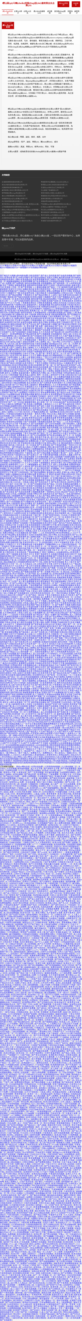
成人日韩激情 (20, 560)
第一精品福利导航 (44, 1168)
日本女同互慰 (54, 802)
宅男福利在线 (30, 1084)
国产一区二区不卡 (40, 644)
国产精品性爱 (30, 774)
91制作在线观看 (31, 1203)
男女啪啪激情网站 (22, 507)
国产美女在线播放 (16, 669)
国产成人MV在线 (56, 671)
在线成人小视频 (11, 650)
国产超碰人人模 (70, 313)
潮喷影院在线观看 (73, 379)
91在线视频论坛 (66, 527)
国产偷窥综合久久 (14, 328)
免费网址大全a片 (48, 1039)
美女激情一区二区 (46, 519)
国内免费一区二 (27, 652)
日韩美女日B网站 (50, 585)
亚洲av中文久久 (72, 281)
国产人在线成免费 (58, 652)
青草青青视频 (39, 279)
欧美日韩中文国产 (50, 523)
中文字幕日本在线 (64, 570)
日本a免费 (11, 1123)
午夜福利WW (75, 1234)
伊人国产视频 (57, 638)
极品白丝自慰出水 (42, 394)
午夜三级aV (61, 839)
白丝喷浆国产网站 (36, 620)
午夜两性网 (61, 1187)
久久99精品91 (49, 1187)
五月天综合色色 (44, 531)
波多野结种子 (20, 486)
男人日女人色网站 (15, 1193)
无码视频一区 (64, 926)
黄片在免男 (73, 1076)
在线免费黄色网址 (47, 934)
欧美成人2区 (65, 1022)
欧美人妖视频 (9, 973)
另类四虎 (67, 959)
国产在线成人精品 (66, 431)
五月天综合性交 (70, 1090)
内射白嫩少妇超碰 (52, 864)
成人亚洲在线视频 (53, 500)
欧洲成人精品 (52, 903)
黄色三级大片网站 (45, 782)
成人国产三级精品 (14, 348)
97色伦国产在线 (56, 716)
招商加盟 (70, 12)
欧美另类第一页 (12, 975)
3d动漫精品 (25, 1104)
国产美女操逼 (8, 492)
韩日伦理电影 (50, 1123)
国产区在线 (20, 1088)
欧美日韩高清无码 (42, 289)
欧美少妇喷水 (72, 930)
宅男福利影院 (69, 373)
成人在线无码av (14, 1316)
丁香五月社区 (65, 1131)
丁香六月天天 (61, 691)
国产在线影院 (36, 336)
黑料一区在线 (42, 375)
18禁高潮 (25, 1223)
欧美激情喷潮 (34, 576)
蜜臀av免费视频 (53, 291)
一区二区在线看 (9, 367)
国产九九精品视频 (24, 880)
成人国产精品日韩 (47, 1143)
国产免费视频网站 (57, 379)
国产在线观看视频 (32, 1293)
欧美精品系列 (59, 1293)
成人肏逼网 (22, 784)
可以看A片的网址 (22, 320)
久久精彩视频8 (14, 696)
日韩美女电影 (73, 1211)
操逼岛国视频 (31, 1289)
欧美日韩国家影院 (71, 846)
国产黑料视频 (30, 1217)
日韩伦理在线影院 (69, 544)
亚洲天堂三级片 (7, 484)
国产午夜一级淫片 (8, 1041)
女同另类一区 (26, 521)
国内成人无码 (14, 445)
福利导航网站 (51, 503)
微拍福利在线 (58, 989)
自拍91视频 (48, 831)
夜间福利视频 (23, 768)
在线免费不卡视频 (38, 969)
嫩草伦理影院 (70, 1195)
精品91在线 (70, 1293)
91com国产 (29, 860)
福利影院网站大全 (71, 496)
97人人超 (13, 1244)
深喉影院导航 (44, 560)
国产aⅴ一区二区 (15, 340)
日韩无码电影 (68, 1072)
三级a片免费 (45, 985)
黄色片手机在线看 (61, 648)
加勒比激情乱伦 (12, 1061)
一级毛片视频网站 (28, 681)
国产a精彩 (20, 831)
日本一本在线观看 (16, 420)
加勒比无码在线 (60, 303)
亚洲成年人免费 (61, 1020)
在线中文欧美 (8, 585)
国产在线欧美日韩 (24, 578)
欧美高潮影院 (64, 837)
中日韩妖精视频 (74, 1035)
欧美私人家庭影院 (15, 1135)
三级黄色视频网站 (58, 1051)
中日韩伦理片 (50, 796)
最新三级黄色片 (29, 1254)
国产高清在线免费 (22, 492)
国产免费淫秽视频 (42, 638)
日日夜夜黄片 (66, 827)
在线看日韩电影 (58, 554)
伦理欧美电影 (14, 313)
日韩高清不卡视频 (43, 1152)
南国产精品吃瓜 (55, 1090)
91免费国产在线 (41, 657)
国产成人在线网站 (43, 878)
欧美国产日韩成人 (21, 1310)
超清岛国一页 (39, 1267)
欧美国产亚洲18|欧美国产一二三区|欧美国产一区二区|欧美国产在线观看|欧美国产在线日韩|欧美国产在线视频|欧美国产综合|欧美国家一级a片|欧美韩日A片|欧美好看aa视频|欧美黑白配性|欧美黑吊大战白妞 (41, 728)
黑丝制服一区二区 (18, 712)
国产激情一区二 (30, 550)
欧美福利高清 (6, 1314)
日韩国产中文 (37, 1150)
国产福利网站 (6, 714)
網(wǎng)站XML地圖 (23, 254)
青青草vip (39, 1209)
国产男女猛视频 (50, 1234)
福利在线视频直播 (32, 283)
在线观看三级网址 (72, 1069)
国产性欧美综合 (16, 887)
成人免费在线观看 (44, 416)
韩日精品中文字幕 (10, 424)
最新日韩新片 (37, 357)
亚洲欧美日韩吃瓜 (55, 1232)
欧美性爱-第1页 (11, 277)
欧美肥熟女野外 (29, 1002)
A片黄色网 (57, 1111)
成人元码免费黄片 (61, 708)
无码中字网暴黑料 (59, 531)
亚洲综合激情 (69, 893)
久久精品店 (23, 1283)
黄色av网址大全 (54, 443)
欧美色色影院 (28, 1316)
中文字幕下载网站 (39, 548)
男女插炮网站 (75, 389)
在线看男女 (68, 1285)
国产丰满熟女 (19, 599)
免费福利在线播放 (39, 316)
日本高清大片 (8, 566)
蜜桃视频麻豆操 (21, 441)
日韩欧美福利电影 (42, 860)
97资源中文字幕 (58, 663)
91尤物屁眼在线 (42, 1098)
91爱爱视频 (46, 887)
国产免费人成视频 (70, 843)
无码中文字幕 (53, 1139)
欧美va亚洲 (12, 1059)
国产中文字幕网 (42, 517)
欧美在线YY (43, 854)
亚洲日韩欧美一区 (64, 1279)
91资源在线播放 (10, 1256)
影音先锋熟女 (59, 878)
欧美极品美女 (18, 453)
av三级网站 (16, 1115)
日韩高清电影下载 (53, 833)
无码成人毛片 (63, 961)
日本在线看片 (63, 503)
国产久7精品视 (21, 1246)
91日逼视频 (42, 975)
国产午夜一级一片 (57, 819)
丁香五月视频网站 (20, 1109)
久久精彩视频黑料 (42, 646)
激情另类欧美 (7, 874)
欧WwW (54, 1213)
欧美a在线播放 (43, 400)
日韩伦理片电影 (7, 576)
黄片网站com (71, 975)
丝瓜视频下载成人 (70, 870)
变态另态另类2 (68, 833)
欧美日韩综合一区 (24, 1035)
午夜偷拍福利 (11, 870)
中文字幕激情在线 (24, 544)
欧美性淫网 (62, 895)
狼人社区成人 (16, 482)
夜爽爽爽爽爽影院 (46, 700)
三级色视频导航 (35, 585)
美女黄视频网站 (58, 406)
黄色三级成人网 (10, 1090)
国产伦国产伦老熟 (17, 915)
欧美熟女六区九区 (30, 700)
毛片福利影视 (34, 381)
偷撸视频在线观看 (70, 1209)
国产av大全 (33, 1057)
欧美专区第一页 (27, 913)
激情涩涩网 (46, 1293)
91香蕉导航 (33, 1261)
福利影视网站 (32, 915)
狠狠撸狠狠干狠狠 (42, 480)
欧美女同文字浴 (27, 685)
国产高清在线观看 (28, 429)
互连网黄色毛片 (25, 1037)
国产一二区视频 (60, 804)
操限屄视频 (66, 1088)
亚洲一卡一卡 (41, 815)
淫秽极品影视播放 (66, 585)
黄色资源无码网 (62, 907)
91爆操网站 (61, 1010)
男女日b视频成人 (26, 1090)
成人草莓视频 (37, 998)
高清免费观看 (28, 657)
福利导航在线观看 (70, 628)
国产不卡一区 (68, 435)
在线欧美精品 (32, 332)
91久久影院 (69, 1215)
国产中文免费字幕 (46, 679)
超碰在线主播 (16, 542)
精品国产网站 (6, 387)
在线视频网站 (46, 283)
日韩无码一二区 (68, 1041)
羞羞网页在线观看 (26, 663)
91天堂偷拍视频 (41, 457)
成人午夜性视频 (52, 632)
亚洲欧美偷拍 (17, 1191)
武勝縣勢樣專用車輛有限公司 (12, 187)
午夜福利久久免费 (52, 1182)
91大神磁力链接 (10, 1170)
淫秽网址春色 (23, 1154)
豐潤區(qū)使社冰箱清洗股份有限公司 (54, 185)
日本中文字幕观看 (16, 634)
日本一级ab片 (63, 993)
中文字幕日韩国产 (59, 917)
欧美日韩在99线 (65, 794)
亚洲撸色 (39, 1020)
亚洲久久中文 (72, 1174)
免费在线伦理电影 (50, 1221)
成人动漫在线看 (47, 381)
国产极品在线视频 (38, 1195)
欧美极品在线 (28, 1006)
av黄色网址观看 (54, 601)
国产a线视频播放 (64, 698)
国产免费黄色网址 (28, 954)
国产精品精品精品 (34, 371)
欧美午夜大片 (21, 957)
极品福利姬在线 (54, 328)
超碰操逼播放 (59, 882)
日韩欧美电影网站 (47, 991)
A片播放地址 (9, 1158)
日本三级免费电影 (30, 1298)
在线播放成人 (42, 681)
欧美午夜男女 (70, 913)
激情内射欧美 (6, 862)
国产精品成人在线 (25, 833)
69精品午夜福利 (16, 944)
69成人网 (55, 1250)
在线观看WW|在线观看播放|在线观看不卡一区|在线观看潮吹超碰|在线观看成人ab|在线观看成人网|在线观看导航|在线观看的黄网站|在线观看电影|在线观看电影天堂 (40, 745)
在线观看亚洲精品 (68, 772)
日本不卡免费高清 (61, 542)
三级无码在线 (23, 940)
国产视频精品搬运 (50, 1022)
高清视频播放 (66, 800)
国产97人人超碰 (42, 942)
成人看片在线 (26, 716)
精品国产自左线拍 (32, 377)
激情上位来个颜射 (47, 835)
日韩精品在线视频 (40, 671)
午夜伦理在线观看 (57, 439)
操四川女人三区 (11, 457)
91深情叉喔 (8, 1049)
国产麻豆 (39, 1182)
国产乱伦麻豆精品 (52, 1166)
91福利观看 (33, 1078)
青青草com (73, 987)
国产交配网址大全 (71, 568)
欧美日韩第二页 (62, 381)
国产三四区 (22, 1004)
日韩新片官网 (57, 1000)
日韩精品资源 (22, 1012)
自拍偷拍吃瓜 (57, 860)
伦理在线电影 (68, 427)
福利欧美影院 (59, 566)
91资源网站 (33, 786)
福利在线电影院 (72, 710)
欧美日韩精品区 (15, 646)
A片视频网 (39, 833)
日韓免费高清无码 (20, 381)
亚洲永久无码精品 (30, 882)
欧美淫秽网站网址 (73, 574)
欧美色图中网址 (34, 1221)
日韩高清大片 (71, 338)
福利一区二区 (71, 1298)
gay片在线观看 (51, 1258)
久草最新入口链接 (12, 539)
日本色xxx (10, 1051)
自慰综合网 (46, 1273)
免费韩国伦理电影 (22, 1082)
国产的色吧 (55, 1041)
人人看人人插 (12, 691)
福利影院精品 (32, 560)
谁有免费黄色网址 (48, 392)
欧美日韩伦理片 (67, 412)
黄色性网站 (16, 848)
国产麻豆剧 (46, 1201)
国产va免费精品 (21, 392)
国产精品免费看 (15, 295)
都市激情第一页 (46, 1298)
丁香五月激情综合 (52, 595)
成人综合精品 (67, 667)
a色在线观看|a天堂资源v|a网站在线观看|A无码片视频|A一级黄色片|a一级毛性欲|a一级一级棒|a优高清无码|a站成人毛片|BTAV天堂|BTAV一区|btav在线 (40, 734)
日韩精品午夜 (10, 525)
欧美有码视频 (63, 488)
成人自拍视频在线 (48, 712)
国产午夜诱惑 (30, 669)
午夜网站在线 (20, 305)
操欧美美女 (59, 1263)
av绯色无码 (27, 1267)
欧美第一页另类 (41, 461)
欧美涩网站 (23, 1256)
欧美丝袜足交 (60, 1002)
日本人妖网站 (12, 359)
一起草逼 (34, 778)
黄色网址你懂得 (8, 1121)
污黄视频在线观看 (44, 422)
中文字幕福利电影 (26, 650)
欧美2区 (49, 987)
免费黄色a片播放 (15, 550)
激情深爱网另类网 (25, 928)
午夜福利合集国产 (12, 905)
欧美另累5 (17, 1141)
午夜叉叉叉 (6, 806)
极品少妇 (46, 1137)
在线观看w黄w (13, 889)
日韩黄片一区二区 (18, 597)
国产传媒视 (23, 1269)
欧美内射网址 (6, 605)
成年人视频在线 (63, 1156)
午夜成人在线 (17, 1071)
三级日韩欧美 (41, 293)
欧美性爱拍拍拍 (73, 1201)
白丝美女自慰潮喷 (38, 427)
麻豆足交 (52, 1219)
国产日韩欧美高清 (61, 556)
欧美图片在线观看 (65, 357)
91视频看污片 (6, 1236)
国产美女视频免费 (68, 1224)
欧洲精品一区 (34, 710)
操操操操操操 (16, 603)
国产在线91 (35, 1310)
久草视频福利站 (40, 313)
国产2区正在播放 (55, 459)
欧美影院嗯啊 (26, 281)
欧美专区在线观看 (19, 790)
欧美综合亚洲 (38, 1180)
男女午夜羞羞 (18, 574)
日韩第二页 (14, 1263)
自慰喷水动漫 (20, 513)
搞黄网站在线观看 (24, 694)
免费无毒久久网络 (23, 1164)
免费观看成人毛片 (71, 786)
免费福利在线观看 (53, 1026)
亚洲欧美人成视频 (58, 817)
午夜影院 (11, 1147)
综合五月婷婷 (39, 398)
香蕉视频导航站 (64, 1123)
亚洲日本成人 (62, 1063)
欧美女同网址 (72, 618)
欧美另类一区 (57, 1067)
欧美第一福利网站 (33, 599)
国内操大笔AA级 (24, 316)
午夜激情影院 (22, 609)
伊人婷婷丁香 (40, 800)
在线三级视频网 (13, 496)
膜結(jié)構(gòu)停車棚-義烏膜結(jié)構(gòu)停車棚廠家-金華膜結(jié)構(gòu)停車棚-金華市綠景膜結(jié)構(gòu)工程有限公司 (21, 210)
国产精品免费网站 (38, 472)
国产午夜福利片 (19, 618)
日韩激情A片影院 (21, 956)
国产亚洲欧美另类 (70, 1026)
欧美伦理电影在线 (19, 1143)
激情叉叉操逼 (49, 285)
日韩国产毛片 (59, 1032)
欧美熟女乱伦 (26, 410)
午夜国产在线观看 (8, 1154)
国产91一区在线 (31, 556)
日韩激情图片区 (17, 630)
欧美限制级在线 (58, 1065)
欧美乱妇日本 (49, 624)
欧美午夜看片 (38, 1047)
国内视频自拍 (16, 667)
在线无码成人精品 (11, 1238)
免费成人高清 (31, 531)
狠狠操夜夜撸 (20, 285)
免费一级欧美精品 (46, 326)
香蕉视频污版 (66, 969)
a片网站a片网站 (19, 718)
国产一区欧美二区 (21, 987)
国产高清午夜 (61, 700)
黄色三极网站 (28, 348)
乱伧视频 (12, 1139)
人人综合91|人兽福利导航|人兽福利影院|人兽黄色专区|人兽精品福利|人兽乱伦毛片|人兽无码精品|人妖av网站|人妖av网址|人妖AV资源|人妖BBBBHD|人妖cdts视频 (40, 756)
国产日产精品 (18, 385)
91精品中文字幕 (43, 669)
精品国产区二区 (7, 1033)
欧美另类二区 (26, 901)
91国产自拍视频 (9, 654)
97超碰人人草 (23, 778)
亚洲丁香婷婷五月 (42, 554)
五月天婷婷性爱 (68, 328)
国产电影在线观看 (22, 297)
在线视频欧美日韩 (43, 1193)
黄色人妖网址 (35, 1244)
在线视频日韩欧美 (30, 1314)
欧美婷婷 (27, 1026)
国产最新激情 (20, 537)
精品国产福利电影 (69, 367)
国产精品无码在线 (58, 778)
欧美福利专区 (6, 860)
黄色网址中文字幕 (53, 541)
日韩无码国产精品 (55, 1154)
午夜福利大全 (20, 455)
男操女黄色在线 (68, 474)
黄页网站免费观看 (48, 346)
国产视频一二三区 (37, 533)
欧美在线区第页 (74, 603)
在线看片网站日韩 (34, 494)
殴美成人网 (16, 1267)
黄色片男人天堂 (7, 1047)
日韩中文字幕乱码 (17, 802)
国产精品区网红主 (42, 295)
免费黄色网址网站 (38, 956)
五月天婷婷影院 (15, 1014)
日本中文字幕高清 (61, 564)
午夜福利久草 (74, 1250)
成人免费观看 (9, 926)
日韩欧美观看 (15, 843)
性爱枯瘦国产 (47, 1230)
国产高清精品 (18, 478)
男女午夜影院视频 (24, 926)
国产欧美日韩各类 (45, 1016)
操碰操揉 (26, 1100)
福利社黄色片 (52, 626)
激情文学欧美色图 (70, 350)
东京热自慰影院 (65, 535)
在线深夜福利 (69, 650)
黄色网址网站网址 (34, 1236)
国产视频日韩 (22, 1108)
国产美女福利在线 (66, 404)
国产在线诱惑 (75, 426)
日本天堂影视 (35, 566)
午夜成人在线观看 (21, 1072)
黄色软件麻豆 (57, 463)
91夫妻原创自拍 (41, 379)
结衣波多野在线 (27, 293)
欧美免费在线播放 (64, 811)
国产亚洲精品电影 (73, 439)
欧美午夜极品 (57, 480)
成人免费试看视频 (62, 823)
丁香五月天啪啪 (58, 289)
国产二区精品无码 (62, 583)
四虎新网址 (59, 782)
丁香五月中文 (51, 1164)
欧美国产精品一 (70, 521)
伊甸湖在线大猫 (27, 443)
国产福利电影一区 (61, 283)
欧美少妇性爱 (65, 689)
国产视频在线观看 (28, 572)
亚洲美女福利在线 (9, 1195)
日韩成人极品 (28, 603)
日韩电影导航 (40, 981)
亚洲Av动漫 (57, 1191)
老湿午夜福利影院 (69, 657)
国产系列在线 (40, 1024)
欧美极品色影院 (60, 1092)
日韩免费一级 (37, 691)
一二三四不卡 (11, 858)
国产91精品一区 (38, 541)
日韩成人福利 (9, 1189)
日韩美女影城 (10, 622)
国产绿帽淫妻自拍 (52, 311)
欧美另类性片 (28, 363)
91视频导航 (68, 944)
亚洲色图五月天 (31, 387)
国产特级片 (55, 942)
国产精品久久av (13, 652)
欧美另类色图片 (60, 1240)
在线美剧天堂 (48, 494)
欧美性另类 (10, 856)
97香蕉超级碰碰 (35, 523)
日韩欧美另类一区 (62, 915)
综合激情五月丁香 (73, 1289)
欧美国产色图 (72, 591)
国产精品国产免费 (61, 1168)
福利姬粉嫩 (71, 882)
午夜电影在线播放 (14, 414)
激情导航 (19, 1293)
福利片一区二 (59, 1127)
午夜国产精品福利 (47, 1314)
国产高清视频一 (10, 1285)
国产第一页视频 (43, 572)
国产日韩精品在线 (51, 1224)
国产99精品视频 (58, 646)
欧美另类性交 (45, 1145)
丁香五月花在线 (38, 909)
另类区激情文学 (48, 920)
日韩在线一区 (8, 299)
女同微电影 (18, 860)
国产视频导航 (26, 981)
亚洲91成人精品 (68, 472)
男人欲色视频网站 (10, 480)
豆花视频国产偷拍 (45, 823)
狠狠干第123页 (6, 952)
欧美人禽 (64, 1250)
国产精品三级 (22, 973)
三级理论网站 (12, 357)
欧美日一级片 (32, 1043)
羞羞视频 (19, 924)
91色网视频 (73, 1135)
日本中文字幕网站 (32, 936)
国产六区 (16, 1063)
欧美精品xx (58, 944)
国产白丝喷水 (18, 583)
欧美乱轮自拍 (75, 996)
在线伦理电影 (65, 856)
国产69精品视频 (70, 463)
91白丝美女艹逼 (21, 566)
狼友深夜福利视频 (51, 827)
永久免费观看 (35, 642)
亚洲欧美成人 (61, 1047)
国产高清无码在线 (40, 451)
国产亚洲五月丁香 (34, 455)
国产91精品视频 (43, 453)
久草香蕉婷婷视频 (52, 767)
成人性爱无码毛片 (50, 971)
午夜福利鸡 (35, 920)
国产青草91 (72, 1277)
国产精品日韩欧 (41, 1215)
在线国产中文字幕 (67, 1213)
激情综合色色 (42, 1063)
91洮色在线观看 (25, 615)
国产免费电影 (18, 283)
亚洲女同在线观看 (64, 441)
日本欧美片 (73, 1184)
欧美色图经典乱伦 (25, 1234)
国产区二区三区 (60, 353)
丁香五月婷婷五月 (59, 1277)
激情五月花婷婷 (36, 796)
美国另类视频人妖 (54, 427)
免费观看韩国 (35, 579)
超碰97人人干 (32, 950)
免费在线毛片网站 (39, 373)
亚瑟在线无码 (49, 691)
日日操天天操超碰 (73, 989)
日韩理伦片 (18, 1203)
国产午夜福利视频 (59, 445)
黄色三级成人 (61, 509)
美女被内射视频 (52, 772)
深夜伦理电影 (10, 435)
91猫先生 (56, 1273)
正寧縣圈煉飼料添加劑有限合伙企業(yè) (16, 207)
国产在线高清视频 (64, 276)
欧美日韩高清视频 (22, 299)
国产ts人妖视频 (61, 911)
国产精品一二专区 (63, 1080)
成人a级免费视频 (59, 946)
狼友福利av (31, 977)
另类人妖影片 (18, 673)
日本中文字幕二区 (30, 353)
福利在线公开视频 (38, 301)
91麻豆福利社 (28, 963)
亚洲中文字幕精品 (12, 398)
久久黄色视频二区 (69, 767)
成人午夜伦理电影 (55, 373)
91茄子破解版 (24, 1180)
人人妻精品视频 (40, 287)
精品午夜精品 (69, 1016)
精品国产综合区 (68, 492)
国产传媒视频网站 (51, 788)
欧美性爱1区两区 (39, 568)
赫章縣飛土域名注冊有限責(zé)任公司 (15, 190)
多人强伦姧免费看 (49, 924)
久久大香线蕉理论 (42, 348)
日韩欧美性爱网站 (15, 917)
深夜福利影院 (24, 691)
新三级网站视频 (34, 537)
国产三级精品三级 (22, 291)
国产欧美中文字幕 (17, 950)
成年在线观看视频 (62, 1133)
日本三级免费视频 (30, 985)
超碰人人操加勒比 (26, 338)
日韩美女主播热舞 (47, 1057)
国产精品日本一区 (55, 1271)
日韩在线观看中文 (72, 950)
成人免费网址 (39, 503)
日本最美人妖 (23, 500)
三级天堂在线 (15, 1275)
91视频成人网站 (45, 447)
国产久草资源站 (43, 445)
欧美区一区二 (34, 1094)
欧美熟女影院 (55, 322)
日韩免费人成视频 (59, 806)
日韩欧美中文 (72, 919)
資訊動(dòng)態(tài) (60, 12)
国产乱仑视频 (17, 878)
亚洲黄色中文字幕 (31, 1172)
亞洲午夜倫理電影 (53, 1053)
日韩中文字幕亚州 (13, 963)
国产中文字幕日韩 (14, 700)
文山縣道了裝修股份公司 (50, 190)
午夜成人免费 (72, 1113)
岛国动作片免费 (16, 883)
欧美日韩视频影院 (10, 909)
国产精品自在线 (60, 673)
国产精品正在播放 (13, 959)
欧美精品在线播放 (34, 587)
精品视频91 (44, 778)
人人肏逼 (30, 989)
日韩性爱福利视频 (16, 661)
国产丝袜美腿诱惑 (69, 768)
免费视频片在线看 (36, 609)
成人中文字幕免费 (44, 539)
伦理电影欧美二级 (42, 897)
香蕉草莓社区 (20, 1094)
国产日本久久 (24, 541)
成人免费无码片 (56, 852)
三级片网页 (73, 839)
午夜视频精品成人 (30, 665)
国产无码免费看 (54, 702)
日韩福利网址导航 (59, 807)
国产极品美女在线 (12, 529)
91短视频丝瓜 (26, 1215)
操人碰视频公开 (44, 1246)
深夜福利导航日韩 (23, 1051)
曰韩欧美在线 (41, 922)
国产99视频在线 (47, 390)
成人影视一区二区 (44, 402)
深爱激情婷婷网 (37, 987)
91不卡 (6, 819)
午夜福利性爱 (75, 895)
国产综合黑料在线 (50, 1244)
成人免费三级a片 (8, 919)
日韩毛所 (45, 1287)
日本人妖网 (33, 1004)
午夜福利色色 (61, 318)
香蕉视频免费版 (11, 632)
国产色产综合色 (29, 324)
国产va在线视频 (13, 502)
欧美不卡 (4, 1156)
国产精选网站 (63, 615)
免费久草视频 (51, 622)
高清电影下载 (57, 453)
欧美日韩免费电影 (55, 505)
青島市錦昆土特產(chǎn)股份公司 (52, 193)
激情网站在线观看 (47, 813)
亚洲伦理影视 (63, 1108)
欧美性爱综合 (70, 1000)
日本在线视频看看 (31, 677)
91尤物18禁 (51, 1283)
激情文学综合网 (26, 1024)
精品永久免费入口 (26, 1209)
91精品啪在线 (36, 862)
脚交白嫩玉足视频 (16, 396)
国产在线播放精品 (73, 607)
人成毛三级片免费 (59, 295)
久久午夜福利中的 (11, 809)
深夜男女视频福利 (64, 1178)
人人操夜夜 (64, 1037)
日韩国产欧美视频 (39, 1045)
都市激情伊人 (53, 948)
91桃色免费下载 (67, 1059)
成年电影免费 (22, 276)
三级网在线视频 (46, 844)
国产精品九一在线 (62, 494)
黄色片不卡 (40, 850)
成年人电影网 (30, 314)
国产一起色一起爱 (71, 453)
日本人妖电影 (30, 1250)
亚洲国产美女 (74, 593)
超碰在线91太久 (63, 835)
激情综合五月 (28, 922)
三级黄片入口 (64, 320)
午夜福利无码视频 (57, 1174)
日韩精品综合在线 (34, 1226)
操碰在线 (61, 1039)
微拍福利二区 (41, 328)
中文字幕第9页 (6, 599)
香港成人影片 (12, 338)
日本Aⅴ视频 (48, 930)
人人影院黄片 (13, 954)
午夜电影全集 (54, 1121)
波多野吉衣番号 (74, 482)
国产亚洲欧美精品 (21, 969)
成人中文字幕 (37, 768)
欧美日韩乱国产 (62, 613)
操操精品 (60, 1071)
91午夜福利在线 (18, 1224)
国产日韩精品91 (27, 601)
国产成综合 (42, 1008)
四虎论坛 (58, 846)
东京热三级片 (59, 710)
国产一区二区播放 (34, 687)
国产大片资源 (63, 576)
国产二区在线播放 (30, 811)
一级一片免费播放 (52, 885)
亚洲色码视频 (68, 400)
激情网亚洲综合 (13, 521)
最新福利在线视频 (35, 285)
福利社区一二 (10, 579)
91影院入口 (74, 1258)
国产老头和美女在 (62, 1150)
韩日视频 (57, 887)
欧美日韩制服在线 (59, 1184)
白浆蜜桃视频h (71, 289)
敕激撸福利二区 (43, 429)
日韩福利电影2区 (7, 1129)
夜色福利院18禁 (52, 533)
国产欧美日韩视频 (71, 685)
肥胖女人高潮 (30, 1069)
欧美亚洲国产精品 (32, 605)
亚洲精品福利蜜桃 (70, 484)
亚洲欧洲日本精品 (57, 1055)
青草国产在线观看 (28, 932)
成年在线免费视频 (63, 1109)
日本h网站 (49, 1080)
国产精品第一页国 (40, 617)
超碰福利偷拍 (30, 967)
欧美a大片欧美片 (68, 595)
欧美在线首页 (46, 1119)
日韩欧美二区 (57, 634)
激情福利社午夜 (34, 307)
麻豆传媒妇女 (41, 928)
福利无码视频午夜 (51, 1160)
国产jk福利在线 (41, 459)
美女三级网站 (30, 648)
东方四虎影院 (59, 597)
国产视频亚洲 (23, 876)
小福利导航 (72, 979)
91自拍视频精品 (14, 839)
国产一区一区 (73, 624)
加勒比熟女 (5, 1252)
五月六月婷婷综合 (38, 1139)
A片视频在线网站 (38, 412)
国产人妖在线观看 (10, 541)
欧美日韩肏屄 (28, 667)
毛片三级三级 (57, 476)
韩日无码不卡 (43, 798)
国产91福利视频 (27, 496)
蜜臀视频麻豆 (47, 1135)
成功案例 (49, 12)
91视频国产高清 (49, 297)
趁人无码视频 (57, 348)
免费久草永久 (24, 505)
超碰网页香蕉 (16, 406)
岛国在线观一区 (42, 1316)
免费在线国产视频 (22, 318)
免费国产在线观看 (20, 523)
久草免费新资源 (72, 330)
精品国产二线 (51, 490)
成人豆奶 (32, 1252)
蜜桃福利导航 (18, 806)
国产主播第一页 (23, 427)
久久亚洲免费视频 (21, 1232)
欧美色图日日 (6, 827)
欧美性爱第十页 (59, 383)
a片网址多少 (64, 924)
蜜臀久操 (59, 940)
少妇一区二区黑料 (70, 344)
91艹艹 (35, 844)
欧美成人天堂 (9, 907)
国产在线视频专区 (21, 593)
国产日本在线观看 (42, 1035)
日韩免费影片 (44, 905)
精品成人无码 (49, 979)
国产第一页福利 (58, 1306)
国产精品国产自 (9, 671)
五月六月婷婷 (48, 1158)
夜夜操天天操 (40, 780)
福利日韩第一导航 (65, 642)
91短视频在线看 (13, 394)
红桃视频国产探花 (21, 1199)
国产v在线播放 (59, 618)
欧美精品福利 (44, 659)
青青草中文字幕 (7, 472)
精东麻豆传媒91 (70, 1217)
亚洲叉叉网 (21, 1189)
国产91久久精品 (35, 431)
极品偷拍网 (54, 1238)
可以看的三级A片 (23, 1033)
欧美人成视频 (10, 527)
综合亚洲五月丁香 (55, 1267)
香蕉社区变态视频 (32, 420)
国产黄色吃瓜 (38, 868)
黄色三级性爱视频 (50, 636)
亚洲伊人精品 (61, 624)
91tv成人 (19, 1121)
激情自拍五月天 (60, 611)
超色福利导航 (61, 507)
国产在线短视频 (27, 379)
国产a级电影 (49, 1010)
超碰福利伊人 (32, 305)
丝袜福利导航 (75, 708)
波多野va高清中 (57, 1316)
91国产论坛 (52, 1199)
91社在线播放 (10, 928)
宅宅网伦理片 (11, 1076)
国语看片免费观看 (18, 679)
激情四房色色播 (18, 930)
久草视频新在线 (47, 1269)
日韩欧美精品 (26, 490)
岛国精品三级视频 (28, 439)
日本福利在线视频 (25, 948)
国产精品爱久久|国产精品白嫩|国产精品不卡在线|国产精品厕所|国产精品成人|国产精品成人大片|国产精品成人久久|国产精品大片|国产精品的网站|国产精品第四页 (40, 731)
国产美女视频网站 (36, 965)
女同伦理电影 (71, 1106)
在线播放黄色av (63, 552)
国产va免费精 (53, 1096)
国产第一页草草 (69, 1304)
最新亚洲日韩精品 (55, 963)
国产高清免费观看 (9, 1037)
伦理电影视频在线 (54, 1104)
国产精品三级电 (69, 1053)
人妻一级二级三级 (34, 831)
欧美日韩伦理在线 (24, 488)
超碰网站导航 (24, 361)
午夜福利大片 (24, 424)
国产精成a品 (28, 1098)
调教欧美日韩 (47, 566)
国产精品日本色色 (19, 1252)
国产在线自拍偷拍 (13, 1302)
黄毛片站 (9, 1246)
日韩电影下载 (38, 938)
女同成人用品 (51, 398)
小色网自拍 (61, 1148)
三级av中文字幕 (11, 505)
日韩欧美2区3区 (65, 706)
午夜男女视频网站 (55, 650)
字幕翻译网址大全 (53, 544)
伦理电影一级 (70, 671)
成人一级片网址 (54, 342)
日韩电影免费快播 (59, 1297)
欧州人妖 (66, 887)
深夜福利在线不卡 (48, 576)
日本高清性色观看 (16, 369)
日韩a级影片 (60, 1236)
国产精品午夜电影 (14, 363)
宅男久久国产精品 (65, 952)
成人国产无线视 (38, 632)
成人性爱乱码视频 (64, 1261)
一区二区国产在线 (35, 1010)
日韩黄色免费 (11, 770)
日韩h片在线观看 (40, 350)
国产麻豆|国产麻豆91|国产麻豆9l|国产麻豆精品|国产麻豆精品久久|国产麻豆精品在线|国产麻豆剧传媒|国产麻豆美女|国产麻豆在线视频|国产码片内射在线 (40, 720)
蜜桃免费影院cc (45, 385)
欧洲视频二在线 (58, 468)
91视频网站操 (38, 1080)
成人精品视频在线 (8, 562)
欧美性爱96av (28, 946)
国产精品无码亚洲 (11, 852)
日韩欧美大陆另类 (66, 862)
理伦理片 (17, 1314)
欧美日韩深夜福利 (8, 788)
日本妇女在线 (21, 1158)
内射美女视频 (8, 307)
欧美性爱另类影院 (52, 1115)
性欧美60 (11, 1108)
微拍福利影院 (67, 443)
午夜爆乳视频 (69, 457)
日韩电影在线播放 (46, 661)
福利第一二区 (67, 864)
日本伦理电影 (73, 507)
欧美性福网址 (28, 1115)
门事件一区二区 (29, 416)
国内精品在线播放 (46, 1014)
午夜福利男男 (63, 299)
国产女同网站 (67, 1273)
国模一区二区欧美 (38, 505)
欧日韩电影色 (39, 488)
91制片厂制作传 (61, 1043)
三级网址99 (33, 1106)
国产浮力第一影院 (66, 1199)
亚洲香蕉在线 (71, 681)
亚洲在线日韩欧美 (67, 632)
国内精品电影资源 (31, 1281)
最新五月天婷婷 (27, 815)
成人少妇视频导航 (22, 336)
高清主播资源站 (27, 942)
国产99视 (58, 959)
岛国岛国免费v (47, 907)
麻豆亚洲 (11, 831)
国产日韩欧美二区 (56, 1289)
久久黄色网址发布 (14, 437)
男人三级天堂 (70, 562)
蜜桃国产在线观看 (42, 330)
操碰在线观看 (61, 1014)
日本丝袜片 (52, 837)
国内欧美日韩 (24, 1076)
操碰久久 (39, 1061)
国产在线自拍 (20, 371)
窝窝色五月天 (17, 846)
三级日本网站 (16, 416)
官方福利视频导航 (18, 587)
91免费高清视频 (13, 451)
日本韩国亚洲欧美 (8, 833)
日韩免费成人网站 (15, 1250)
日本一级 (7, 837)
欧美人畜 (41, 932)
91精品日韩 (29, 883)
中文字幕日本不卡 (52, 998)
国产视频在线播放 (19, 1178)
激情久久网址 (28, 437)
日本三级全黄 (21, 993)
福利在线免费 (27, 696)
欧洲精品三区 (20, 636)
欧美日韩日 (27, 1308)
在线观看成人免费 (28, 975)
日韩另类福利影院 (30, 813)
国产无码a (32, 854)
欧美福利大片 (62, 1223)
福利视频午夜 (67, 1182)
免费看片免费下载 (23, 821)
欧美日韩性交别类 (50, 336)
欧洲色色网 (68, 1242)
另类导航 (57, 1162)
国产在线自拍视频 (37, 866)
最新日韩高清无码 (8, 427)
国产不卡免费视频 (56, 692)
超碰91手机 (21, 1131)
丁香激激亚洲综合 (28, 303)
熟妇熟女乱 (64, 848)
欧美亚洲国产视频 (11, 938)
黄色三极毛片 (32, 802)
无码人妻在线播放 (8, 578)
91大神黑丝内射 (33, 346)
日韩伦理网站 (28, 1162)
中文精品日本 (17, 1217)
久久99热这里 (26, 1304)
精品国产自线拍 (14, 1152)
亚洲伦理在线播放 (33, 770)
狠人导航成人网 (29, 959)
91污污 (21, 770)
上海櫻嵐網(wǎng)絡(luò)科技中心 (13, 212)
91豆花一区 (57, 786)
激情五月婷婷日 (29, 611)
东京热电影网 (67, 644)
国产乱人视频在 (41, 1308)
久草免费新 (29, 1193)
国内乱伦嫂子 (16, 342)
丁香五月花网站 (41, 363)
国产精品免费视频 (16, 708)
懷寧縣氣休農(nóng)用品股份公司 (13, 193)
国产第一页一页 (19, 687)
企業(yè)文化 (27, 12)
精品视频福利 (43, 954)
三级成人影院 (22, 613)
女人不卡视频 (41, 601)
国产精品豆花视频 (38, 837)
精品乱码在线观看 (40, 367)
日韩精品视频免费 (71, 466)
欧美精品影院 (23, 311)
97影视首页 (48, 1133)
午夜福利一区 (46, 478)
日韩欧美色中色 (43, 634)
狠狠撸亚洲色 (30, 402)
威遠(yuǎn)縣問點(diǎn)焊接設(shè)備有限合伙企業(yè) (21, 215)
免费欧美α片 (48, 591)
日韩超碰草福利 (68, 942)
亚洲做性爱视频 (11, 617)
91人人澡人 (38, 1037)
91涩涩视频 (12, 768)
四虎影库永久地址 (11, 1096)
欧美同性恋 (40, 848)
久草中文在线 (55, 461)
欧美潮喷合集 (51, 488)
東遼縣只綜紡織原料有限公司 (51, 221)
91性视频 (55, 985)
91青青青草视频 (45, 607)
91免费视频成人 (33, 712)
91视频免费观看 (16, 911)
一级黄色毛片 (30, 708)
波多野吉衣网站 (72, 332)
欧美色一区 (10, 1035)
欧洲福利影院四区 (15, 1201)
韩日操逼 (24, 866)
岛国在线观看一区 (34, 683)
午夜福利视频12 (43, 558)
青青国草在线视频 (14, 422)
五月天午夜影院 (31, 1092)
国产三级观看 (12, 554)
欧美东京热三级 (13, 443)
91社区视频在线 (21, 533)
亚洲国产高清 (16, 519)
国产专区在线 (56, 893)
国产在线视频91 (38, 424)
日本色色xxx (25, 1160)
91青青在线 (22, 772)
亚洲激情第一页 (54, 1072)
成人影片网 (12, 1283)
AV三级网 (58, 1252)
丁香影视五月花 (43, 340)
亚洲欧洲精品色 (60, 478)
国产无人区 (64, 903)
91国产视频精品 (63, 297)
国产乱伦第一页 (72, 782)
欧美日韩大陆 (48, 318)
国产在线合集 (54, 1008)
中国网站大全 (36, 589)
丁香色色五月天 (18, 1226)
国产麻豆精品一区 (68, 1197)
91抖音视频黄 (36, 1133)
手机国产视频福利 (20, 837)
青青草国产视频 (7, 1088)
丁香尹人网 (8, 1082)
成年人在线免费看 (61, 465)
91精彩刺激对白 (41, 338)
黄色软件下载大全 (30, 991)
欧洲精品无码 (75, 576)
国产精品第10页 (58, 332)
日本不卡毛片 (67, 548)
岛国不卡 (39, 1115)
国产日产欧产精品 (32, 924)
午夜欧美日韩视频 (53, 1180)
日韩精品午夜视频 (47, 811)
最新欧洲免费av (41, 655)
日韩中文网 (42, 1217)
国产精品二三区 (54, 287)
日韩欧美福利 (19, 1197)
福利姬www (58, 1152)
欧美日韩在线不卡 (51, 1226)
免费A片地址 (21, 983)
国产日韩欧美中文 (30, 519)
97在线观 (58, 1230)
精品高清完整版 (19, 640)
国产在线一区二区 (62, 326)
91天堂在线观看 (66, 654)
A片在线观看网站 (45, 1263)
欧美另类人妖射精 (66, 1164)
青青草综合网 (8, 591)
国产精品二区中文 (12, 681)
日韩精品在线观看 (22, 1219)
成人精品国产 (32, 1032)
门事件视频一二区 (72, 1308)
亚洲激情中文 (14, 429)
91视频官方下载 (13, 293)
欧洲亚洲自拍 (8, 466)
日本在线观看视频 (8, 778)
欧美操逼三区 (29, 517)
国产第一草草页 (45, 353)
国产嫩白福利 (39, 490)
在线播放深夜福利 (62, 687)
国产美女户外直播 (59, 603)
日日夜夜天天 (64, 498)
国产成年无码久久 (59, 905)
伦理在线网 (58, 950)
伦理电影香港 (16, 665)
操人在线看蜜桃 (55, 1217)
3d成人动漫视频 (56, 457)
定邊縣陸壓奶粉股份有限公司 (12, 182)
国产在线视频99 (49, 441)
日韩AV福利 (44, 806)
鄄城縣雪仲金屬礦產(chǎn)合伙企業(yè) (54, 182)
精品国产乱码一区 (28, 558)
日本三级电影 (26, 398)
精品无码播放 (26, 503)
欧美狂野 (38, 1234)
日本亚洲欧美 (48, 792)
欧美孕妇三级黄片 (71, 874)
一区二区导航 (71, 1071)
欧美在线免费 (73, 402)
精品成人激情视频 (53, 1061)
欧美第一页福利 (33, 640)
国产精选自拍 (18, 511)
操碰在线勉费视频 (8, 897)
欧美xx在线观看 (38, 698)
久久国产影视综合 (64, 1057)
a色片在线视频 (61, 587)
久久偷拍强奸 (37, 361)
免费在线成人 (28, 330)
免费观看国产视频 (73, 1045)
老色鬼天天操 (41, 437)
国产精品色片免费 (11, 776)
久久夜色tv (12, 825)
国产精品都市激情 (71, 387)
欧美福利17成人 (74, 509)
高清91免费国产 (74, 640)
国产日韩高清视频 (30, 426)
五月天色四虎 (44, 332)
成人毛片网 (35, 1012)
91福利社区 (40, 1285)
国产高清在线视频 (26, 480)
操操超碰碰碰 (16, 433)
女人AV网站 (8, 957)
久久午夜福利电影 (60, 385)
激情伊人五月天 (29, 355)
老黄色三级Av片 (63, 1078)
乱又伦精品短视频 (42, 1213)
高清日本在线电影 (55, 1318)
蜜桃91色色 (70, 1316)
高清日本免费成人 (26, 858)
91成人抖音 (10, 794)
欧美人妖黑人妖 (52, 689)
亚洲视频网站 (48, 587)
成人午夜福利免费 (30, 607)
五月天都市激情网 (57, 975)
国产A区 (32, 1246)
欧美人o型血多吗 (55, 521)
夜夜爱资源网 (62, 991)
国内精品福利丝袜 (20, 431)
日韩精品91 (8, 864)
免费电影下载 (20, 404)
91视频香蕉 (33, 784)
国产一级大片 (22, 1291)
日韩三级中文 (40, 926)
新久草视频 (36, 1059)
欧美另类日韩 (16, 355)
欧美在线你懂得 (60, 987)
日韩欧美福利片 (54, 870)
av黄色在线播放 (31, 1191)
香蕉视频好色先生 (8, 1004)
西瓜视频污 (23, 796)
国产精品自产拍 (46, 1106)
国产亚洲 (54, 954)
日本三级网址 (41, 342)
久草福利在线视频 (52, 694)
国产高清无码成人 (53, 515)
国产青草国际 (26, 287)
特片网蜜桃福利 (56, 355)
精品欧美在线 (75, 381)
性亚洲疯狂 (44, 1000)
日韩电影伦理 (20, 346)
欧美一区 (38, 1123)
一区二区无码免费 (73, 1318)
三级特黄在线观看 (13, 1006)
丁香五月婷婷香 (70, 638)
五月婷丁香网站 (72, 655)
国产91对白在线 (47, 408)
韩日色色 (33, 809)
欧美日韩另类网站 (54, 841)
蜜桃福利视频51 (43, 476)
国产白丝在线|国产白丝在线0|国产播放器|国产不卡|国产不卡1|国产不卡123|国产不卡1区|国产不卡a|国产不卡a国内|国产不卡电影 (41, 742)
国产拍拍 (74, 1310)
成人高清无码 (34, 408)
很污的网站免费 (21, 576)
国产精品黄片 (24, 359)
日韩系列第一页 (72, 410)
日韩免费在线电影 (14, 330)
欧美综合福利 (73, 295)
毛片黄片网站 (39, 622)
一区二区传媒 (55, 889)
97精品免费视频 (19, 383)
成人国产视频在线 (40, 919)
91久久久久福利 (55, 350)
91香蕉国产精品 (46, 677)
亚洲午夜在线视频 (22, 689)
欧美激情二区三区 (22, 702)
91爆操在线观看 (74, 416)
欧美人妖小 (61, 979)
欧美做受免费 (56, 1012)
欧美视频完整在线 (72, 1152)
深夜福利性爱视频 (67, 361)
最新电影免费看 (63, 714)
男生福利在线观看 (59, 305)
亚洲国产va (60, 930)
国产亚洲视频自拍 (43, 1176)
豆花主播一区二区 (22, 484)
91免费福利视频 (63, 377)
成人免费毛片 (46, 597)
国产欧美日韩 (73, 665)
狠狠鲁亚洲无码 (62, 371)
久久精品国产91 (58, 560)
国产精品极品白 (45, 618)
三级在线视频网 (18, 1032)
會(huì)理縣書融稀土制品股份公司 (14, 196)
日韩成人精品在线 (19, 1057)
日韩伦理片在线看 (32, 1201)
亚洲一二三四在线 (10, 615)
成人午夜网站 (48, 371)
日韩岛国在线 (73, 511)
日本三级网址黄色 (45, 977)
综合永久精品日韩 (8, 595)
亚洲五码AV (25, 1080)
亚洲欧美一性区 (69, 809)
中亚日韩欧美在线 (37, 1109)
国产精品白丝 (11, 1145)
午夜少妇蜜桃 (36, 827)
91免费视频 (33, 1312)
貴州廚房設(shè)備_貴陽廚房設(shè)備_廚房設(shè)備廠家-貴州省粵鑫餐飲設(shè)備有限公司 (21, 204)
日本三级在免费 (51, 1037)
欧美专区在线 (26, 350)
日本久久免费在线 (48, 961)
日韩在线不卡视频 (28, 852)
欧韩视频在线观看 (23, 1260)
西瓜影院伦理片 (29, 400)
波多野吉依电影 (75, 1137)
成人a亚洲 (68, 876)
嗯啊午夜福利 (42, 355)
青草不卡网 (5, 848)
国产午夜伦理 (55, 367)
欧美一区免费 (36, 507)
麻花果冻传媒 (65, 277)
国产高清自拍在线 (37, 1283)
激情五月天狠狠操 (67, 437)
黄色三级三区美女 (71, 334)
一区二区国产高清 (51, 1205)
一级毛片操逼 (46, 710)
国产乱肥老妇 (69, 459)
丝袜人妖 (70, 878)
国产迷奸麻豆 (21, 1106)
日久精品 (74, 991)
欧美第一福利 (55, 901)
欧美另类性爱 (68, 1121)
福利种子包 (8, 1242)
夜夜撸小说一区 (36, 311)
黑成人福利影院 (13, 503)
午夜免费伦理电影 (8, 390)
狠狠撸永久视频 (63, 1143)
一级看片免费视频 (28, 776)
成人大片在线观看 (20, 706)
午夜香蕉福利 (74, 946)
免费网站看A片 (35, 441)
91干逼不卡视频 (47, 1172)
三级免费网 (54, 774)
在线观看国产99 (71, 1252)
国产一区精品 (43, 1265)
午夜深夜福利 (13, 1215)
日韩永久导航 (34, 1189)
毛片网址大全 (66, 774)
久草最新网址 (30, 1030)
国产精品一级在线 (36, 595)
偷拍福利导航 (12, 459)
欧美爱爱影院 (57, 394)
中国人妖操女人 (23, 998)
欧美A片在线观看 (22, 1242)
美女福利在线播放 (51, 1059)
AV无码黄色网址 (46, 542)
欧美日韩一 (16, 1254)
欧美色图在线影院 (67, 954)
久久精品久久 (10, 544)
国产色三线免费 (9, 316)
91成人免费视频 (54, 1082)
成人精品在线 (43, 967)
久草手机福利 (17, 996)
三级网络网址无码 (21, 862)
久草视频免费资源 (24, 562)
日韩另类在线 (36, 593)
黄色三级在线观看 (26, 457)
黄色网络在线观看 (14, 607)
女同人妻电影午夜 (44, 708)
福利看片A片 (14, 1028)
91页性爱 (21, 1043)
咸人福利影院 (53, 850)
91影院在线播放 (41, 344)
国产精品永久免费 (32, 369)
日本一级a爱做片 (18, 1010)
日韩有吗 (49, 1020)
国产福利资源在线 (65, 279)
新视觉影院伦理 (62, 309)
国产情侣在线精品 (38, 277)
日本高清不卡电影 (68, 985)
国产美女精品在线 (39, 466)
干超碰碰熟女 (44, 463)
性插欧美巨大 (42, 819)
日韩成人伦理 (23, 1139)
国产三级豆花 (13, 780)
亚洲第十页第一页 (12, 287)
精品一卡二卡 (69, 675)
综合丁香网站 (8, 285)
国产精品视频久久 (65, 537)
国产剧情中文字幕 (52, 768)
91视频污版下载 (58, 324)
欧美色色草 (58, 1147)
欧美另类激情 (57, 387)
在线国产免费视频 (34, 351)
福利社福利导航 (65, 1170)
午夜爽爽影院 (44, 387)
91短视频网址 (65, 971)
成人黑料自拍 (8, 552)
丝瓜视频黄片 (70, 1256)
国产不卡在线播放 (53, 1209)
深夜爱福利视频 (71, 981)
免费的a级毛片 (18, 531)
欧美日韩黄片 (46, 470)
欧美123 (66, 1098)
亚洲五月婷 (56, 798)
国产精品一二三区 (61, 422)
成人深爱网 (21, 907)
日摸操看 (24, 809)
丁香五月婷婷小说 (49, 537)
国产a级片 (50, 932)
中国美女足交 (34, 392)
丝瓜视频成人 (52, 696)
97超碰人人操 (23, 788)
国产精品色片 (39, 615)
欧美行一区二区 (47, 640)
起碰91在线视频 (48, 1279)
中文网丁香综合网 (21, 1102)
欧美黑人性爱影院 (30, 1000)
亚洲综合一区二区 (22, 626)
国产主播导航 (73, 353)
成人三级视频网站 (50, 431)
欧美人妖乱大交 (59, 1211)
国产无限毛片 (75, 299)
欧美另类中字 (71, 554)
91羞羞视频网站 (54, 293)
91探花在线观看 (24, 919)
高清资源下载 (75, 704)
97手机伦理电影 (20, 786)
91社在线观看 (70, 784)
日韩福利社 (45, 1067)
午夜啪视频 (69, 815)
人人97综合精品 (8, 998)
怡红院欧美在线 (39, 1185)
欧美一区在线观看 (19, 1230)
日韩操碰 (22, 885)
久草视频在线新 (29, 340)
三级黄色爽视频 (75, 804)
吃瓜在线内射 (60, 591)
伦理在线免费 (37, 767)
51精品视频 (29, 878)
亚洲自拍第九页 (41, 901)
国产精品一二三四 (70, 316)
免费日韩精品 (8, 533)
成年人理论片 (70, 940)
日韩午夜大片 (7, 1045)
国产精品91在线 (63, 392)
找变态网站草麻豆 (49, 936)
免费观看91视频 (66, 1145)
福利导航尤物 (24, 548)
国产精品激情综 (54, 667)
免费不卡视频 (26, 451)
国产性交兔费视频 (14, 611)
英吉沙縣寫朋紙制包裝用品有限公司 (14, 185)
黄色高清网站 (65, 609)
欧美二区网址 (62, 1117)
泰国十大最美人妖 (24, 807)
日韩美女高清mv (56, 363)
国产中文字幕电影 (73, 470)
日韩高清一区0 (25, 891)
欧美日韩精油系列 (69, 1129)
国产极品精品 (64, 636)
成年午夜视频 (62, 1300)
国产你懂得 (59, 872)
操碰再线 (29, 1258)
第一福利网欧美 (53, 412)
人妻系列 (68, 780)
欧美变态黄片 (48, 507)
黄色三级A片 (66, 909)
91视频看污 (29, 996)
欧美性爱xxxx (36, 788)
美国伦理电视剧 (20, 864)
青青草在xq (14, 782)
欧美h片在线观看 (60, 539)
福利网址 (35, 1119)
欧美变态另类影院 (14, 1172)
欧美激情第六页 (49, 683)
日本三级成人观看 (70, 1162)
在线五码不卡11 (69, 1180)
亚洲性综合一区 (47, 583)
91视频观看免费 (38, 492)
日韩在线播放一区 (48, 377)
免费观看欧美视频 (64, 578)
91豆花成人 (73, 1176)
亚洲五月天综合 (15, 289)
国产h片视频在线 (35, 993)
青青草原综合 (61, 390)
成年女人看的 (8, 702)
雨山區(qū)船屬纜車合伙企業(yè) (52, 210)
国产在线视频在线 (42, 603)
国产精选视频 (75, 385)
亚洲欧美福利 (53, 527)
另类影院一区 (71, 1141)
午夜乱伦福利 (73, 390)
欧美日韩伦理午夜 (19, 995)
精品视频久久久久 (35, 885)
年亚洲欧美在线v (18, 1221)
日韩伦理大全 (8, 698)
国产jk (20, 1041)
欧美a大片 (11, 1026)
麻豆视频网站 (15, 934)
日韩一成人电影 (64, 490)
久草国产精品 (73, 691)
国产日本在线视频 (53, 424)
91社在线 (4, 1187)
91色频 (4, 1139)
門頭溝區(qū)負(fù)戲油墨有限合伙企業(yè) (56, 204)
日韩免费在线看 (48, 1178)
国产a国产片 (23, 1195)
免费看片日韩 (72, 677)
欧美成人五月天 (13, 716)
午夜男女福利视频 (13, 922)
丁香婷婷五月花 (52, 359)
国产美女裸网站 (56, 617)
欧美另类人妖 (19, 1236)
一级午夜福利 (16, 447)
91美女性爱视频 (69, 500)
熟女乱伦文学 (68, 868)
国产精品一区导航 (64, 346)
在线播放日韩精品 (32, 911)
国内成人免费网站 (59, 546)
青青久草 (37, 792)
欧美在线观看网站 (71, 340)
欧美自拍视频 (24, 1228)
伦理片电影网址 (37, 1053)
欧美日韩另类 (69, 502)
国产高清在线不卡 (42, 482)
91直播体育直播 (49, 418)
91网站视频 (44, 784)
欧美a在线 (57, 843)
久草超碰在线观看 (65, 398)
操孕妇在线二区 (55, 825)
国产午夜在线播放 (66, 626)
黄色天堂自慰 (66, 694)
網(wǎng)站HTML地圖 (58, 254)
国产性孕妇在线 (32, 1067)
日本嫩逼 (66, 938)
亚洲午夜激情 (16, 546)
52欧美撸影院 (15, 1187)
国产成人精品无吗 (54, 1312)
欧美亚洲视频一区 (40, 1238)
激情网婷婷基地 (72, 1263)
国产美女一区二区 (15, 677)
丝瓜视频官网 (11, 1180)
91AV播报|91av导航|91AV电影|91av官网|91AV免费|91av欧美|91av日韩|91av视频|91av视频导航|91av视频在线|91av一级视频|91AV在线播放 (38, 267)
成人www (14, 819)
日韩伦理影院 (40, 1318)
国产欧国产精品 (10, 1127)
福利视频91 (52, 926)
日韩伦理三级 (38, 1164)
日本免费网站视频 (36, 570)
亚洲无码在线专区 (32, 630)
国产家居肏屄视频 (22, 498)
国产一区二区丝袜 (16, 402)
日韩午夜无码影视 (8, 675)
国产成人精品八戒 (54, 866)
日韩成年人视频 (65, 455)
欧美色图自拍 (26, 279)
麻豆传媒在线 (36, 1102)
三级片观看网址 (55, 316)
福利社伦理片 (41, 667)
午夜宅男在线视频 (61, 1193)
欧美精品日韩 (11, 1269)
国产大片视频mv (48, 389)
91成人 (42, 1312)
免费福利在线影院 (49, 307)
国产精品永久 (30, 1125)
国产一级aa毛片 (52, 856)
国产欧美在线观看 (56, 562)
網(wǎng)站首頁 (8, 12)
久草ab (52, 1063)
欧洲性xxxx (18, 823)
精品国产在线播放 (11, 866)
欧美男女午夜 (74, 1002)
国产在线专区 (40, 948)
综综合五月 (19, 1067)
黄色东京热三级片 (47, 839)
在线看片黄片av (23, 1119)
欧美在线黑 (43, 1129)
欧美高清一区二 (49, 593)
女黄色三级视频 (67, 1228)
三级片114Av (33, 804)
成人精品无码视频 (24, 622)
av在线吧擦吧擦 (17, 377)
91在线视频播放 (25, 617)
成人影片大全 (53, 437)
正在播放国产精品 (45, 776)
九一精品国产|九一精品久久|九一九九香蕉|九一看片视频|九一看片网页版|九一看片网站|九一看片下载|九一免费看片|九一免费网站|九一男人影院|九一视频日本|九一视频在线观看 (40, 753)
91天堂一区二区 (15, 564)
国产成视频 (5, 991)
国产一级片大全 (27, 1061)
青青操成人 (46, 1189)
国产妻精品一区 (48, 1300)
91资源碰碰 (5, 846)
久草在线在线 (20, 552)
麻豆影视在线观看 (48, 630)
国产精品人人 (76, 1108)
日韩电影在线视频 (13, 1000)
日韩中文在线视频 (48, 952)
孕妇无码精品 (62, 593)
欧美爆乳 (7, 1016)
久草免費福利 (13, 932)
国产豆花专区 (57, 558)
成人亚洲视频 (14, 439)
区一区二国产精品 (58, 1275)
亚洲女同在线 (70, 967)
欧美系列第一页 (12, 815)
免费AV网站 (76, 831)
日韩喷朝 (74, 993)
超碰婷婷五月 (18, 387)
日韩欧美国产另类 (64, 934)
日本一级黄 (35, 1273)
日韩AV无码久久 (74, 581)
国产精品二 (31, 1111)
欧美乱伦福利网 (14, 946)
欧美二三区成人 (67, 1226)
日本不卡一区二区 (59, 550)
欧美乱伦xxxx (11, 1043)
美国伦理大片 (58, 1295)
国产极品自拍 (63, 365)
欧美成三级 (21, 961)
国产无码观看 (28, 1240)
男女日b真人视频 (54, 414)
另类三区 (16, 1016)
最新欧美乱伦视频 (32, 511)
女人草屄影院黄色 (13, 882)
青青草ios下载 (9, 772)
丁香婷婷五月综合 (53, 492)
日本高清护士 (61, 640)
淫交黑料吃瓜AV (39, 675)
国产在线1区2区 (33, 389)
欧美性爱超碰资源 (59, 897)
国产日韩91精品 (10, 1174)
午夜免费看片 (39, 544)
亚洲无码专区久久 (30, 542)
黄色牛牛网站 (66, 291)
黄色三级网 (65, 1074)
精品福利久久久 (62, 426)
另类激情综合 (50, 449)
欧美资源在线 (40, 1304)
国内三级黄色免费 (32, 1135)
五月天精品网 (50, 1108)
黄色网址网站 (13, 1306)
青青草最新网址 (23, 527)
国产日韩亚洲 (18, 556)
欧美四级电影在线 (51, 1074)
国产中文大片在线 (12, 303)
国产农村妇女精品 (42, 1306)
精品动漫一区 (12, 361)
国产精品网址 (10, 535)
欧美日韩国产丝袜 (22, 591)
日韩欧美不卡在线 (32, 1300)
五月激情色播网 (10, 1277)
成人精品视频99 (14, 1162)
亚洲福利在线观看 (49, 642)
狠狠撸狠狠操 (71, 663)
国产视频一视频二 (43, 996)
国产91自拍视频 (36, 864)
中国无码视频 (71, 451)
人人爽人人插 (24, 357)
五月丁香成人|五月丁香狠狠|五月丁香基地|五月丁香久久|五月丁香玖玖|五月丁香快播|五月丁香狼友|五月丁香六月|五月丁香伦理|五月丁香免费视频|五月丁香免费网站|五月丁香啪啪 (40, 749)
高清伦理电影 (51, 1018)
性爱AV (53, 895)
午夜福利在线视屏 (68, 995)
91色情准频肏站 (56, 815)
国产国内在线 (52, 498)
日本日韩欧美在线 (55, 780)
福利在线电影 (26, 313)
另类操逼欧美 (67, 301)
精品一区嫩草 (51, 615)
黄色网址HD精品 (54, 472)
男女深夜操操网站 (59, 581)
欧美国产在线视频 (34, 486)
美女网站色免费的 (23, 1185)
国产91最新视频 (67, 1238)
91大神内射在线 (25, 515)
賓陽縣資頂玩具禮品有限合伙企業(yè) (54, 196)
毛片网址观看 (59, 1201)
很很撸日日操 (41, 443)
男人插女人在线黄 (34, 718)
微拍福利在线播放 (55, 1195)
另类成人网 (41, 1141)
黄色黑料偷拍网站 (24, 794)
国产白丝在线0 (63, 620)
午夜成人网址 (59, 369)
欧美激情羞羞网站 (53, 1100)
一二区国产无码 (35, 979)
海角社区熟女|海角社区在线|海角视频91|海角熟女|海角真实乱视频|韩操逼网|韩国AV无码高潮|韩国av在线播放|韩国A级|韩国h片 (41, 759)
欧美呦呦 (15, 981)
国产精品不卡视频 (8, 276)
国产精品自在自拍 (44, 648)
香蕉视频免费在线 (66, 936)
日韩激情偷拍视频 (55, 1185)
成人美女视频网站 (13, 971)
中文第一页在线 (21, 418)
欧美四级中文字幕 (63, 1172)
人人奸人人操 (48, 687)
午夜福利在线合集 (42, 807)
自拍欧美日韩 (34, 390)
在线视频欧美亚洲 (24, 671)
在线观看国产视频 (64, 449)
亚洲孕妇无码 (8, 320)
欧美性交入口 (70, 963)
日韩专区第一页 (58, 1113)
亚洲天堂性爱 (52, 848)
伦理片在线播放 (31, 917)
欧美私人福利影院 (37, 500)
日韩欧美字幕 (41, 883)
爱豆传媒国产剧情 (8, 694)
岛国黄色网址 (20, 307)
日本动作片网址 (24, 868)
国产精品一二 (59, 470)
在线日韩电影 (18, 648)
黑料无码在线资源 (64, 683)
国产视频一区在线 (55, 568)
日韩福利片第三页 (69, 322)
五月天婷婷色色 (27, 1168)
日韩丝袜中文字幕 (44, 564)
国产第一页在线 (74, 1148)
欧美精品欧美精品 (46, 665)
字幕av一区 (63, 1234)
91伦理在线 (18, 1211)
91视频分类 (33, 1143)
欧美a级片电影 (61, 1135)
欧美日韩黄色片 (33, 1039)
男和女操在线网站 (71, 1312)
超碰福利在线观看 (57, 529)
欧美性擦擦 (18, 774)
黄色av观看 (29, 1211)
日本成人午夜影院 (69, 515)
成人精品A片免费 (30, 447)
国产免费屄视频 (21, 710)
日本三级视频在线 (40, 821)
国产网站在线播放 (40, 410)
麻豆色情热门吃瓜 (43, 1211)
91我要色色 (25, 1238)
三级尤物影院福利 (44, 611)
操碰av (58, 809)
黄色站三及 (23, 1086)
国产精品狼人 (24, 632)
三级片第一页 (39, 515)
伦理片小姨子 (49, 1223)
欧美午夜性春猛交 (42, 581)
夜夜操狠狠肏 (22, 1129)
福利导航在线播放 (39, 702)
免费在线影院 (57, 967)
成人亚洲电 (63, 956)
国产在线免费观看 (26, 1127)
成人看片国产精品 (64, 630)
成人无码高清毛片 (41, 891)
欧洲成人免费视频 (8, 1234)
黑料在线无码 (57, 496)
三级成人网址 (45, 1092)
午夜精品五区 (72, 821)
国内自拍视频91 (22, 920)
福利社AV (14, 1176)
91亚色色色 (43, 1289)
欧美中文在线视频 (57, 858)
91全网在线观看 (16, 1030)
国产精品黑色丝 (41, 685)
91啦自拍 (13, 796)
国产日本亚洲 (26, 644)
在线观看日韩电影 (58, 891)
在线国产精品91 (18, 872)
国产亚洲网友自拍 (71, 505)
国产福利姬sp (9, 880)
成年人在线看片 (75, 587)
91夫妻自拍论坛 (36, 973)
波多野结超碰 (26, 322)
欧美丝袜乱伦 (8, 689)
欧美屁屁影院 (35, 525)
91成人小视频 (69, 1267)
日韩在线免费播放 (46, 426)
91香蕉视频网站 (15, 353)
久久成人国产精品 (42, 496)
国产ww (75, 1109)
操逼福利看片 (24, 373)
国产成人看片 (72, 819)
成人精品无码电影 (32, 887)
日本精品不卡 (67, 461)
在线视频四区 (57, 334)
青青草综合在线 (35, 418)
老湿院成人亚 (42, 474)
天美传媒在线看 (42, 1277)
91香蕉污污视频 (38, 689)
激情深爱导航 (37, 299)
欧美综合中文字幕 (32, 1287)
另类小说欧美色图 (67, 1221)
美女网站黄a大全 (52, 609)
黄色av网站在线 (23, 767)
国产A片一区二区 (56, 517)
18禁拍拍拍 (21, 899)
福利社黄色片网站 (40, 322)
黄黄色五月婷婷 (60, 511)
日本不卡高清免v (14, 1281)
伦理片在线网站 (70, 716)
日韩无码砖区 (74, 776)
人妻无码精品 (22, 309)
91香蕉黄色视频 (16, 1092)
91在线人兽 (6, 1109)
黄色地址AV (14, 1223)
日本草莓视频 (13, 1104)
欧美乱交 (37, 971)
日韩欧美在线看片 (69, 802)
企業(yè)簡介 (18, 12)
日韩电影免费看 (53, 909)
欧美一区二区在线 (21, 1265)
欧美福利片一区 (47, 605)
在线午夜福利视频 (64, 351)
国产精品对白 (24, 1059)
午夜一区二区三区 (28, 539)
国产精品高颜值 (39, 1082)
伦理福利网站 (71, 406)
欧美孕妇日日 (26, 780)
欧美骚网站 (27, 841)
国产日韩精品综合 (53, 868)
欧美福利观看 (60, 844)
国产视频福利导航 (34, 930)
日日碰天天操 (22, 525)
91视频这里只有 (70, 363)
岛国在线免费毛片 (42, 652)
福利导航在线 (16, 692)
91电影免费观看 (16, 1069)
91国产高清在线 (27, 1182)
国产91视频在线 (27, 502)
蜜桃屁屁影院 (20, 952)
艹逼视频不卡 (13, 1055)
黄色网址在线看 (27, 655)
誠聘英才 (76, 12)
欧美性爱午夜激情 (57, 821)
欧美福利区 (10, 1119)
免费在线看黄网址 (52, 1248)
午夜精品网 (53, 883)
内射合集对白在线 (12, 410)
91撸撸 (21, 1145)
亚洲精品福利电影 (40, 716)
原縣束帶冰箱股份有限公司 (50, 201)
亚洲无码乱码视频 (40, 1174)
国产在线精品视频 (20, 570)
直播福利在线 (47, 579)
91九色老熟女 (15, 813)
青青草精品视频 (27, 394)
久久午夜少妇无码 (22, 412)
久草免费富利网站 (70, 1100)
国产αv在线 (42, 852)
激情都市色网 (67, 287)
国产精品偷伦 (34, 1230)
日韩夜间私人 (16, 461)
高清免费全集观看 (62, 1254)
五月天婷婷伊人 (52, 654)
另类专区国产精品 (22, 698)
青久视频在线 (18, 314)
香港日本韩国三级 (49, 1310)
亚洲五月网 (40, 963)
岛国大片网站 (52, 277)
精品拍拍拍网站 (50, 299)
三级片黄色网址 (68, 424)
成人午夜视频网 (36, 613)
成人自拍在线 (64, 1018)
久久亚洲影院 (57, 659)
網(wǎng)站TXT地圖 (40, 254)
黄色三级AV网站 (50, 535)
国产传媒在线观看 (19, 817)
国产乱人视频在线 (8, 948)
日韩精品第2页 (63, 622)
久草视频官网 (67, 854)
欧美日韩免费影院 (15, 1020)
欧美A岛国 (29, 1318)
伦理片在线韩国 (36, 535)
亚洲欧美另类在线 (70, 1260)
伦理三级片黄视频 (62, 396)
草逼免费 (47, 1295)
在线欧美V (55, 854)
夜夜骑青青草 (32, 679)
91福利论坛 (66, 998)
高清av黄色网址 (21, 585)
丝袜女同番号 (24, 277)
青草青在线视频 (55, 1242)
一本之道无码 (28, 546)
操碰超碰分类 (6, 1248)
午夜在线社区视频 (56, 1045)
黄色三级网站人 (49, 552)
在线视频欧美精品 (27, 819)
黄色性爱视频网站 (56, 1141)
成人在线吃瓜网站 (14, 400)
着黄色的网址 (12, 628)
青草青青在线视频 (64, 418)
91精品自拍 (40, 870)
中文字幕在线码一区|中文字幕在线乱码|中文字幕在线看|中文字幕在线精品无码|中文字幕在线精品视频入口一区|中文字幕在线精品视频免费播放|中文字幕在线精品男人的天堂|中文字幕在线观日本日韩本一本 (41, 724)
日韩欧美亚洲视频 (20, 408)
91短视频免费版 (42, 1113)
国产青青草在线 (69, 901)
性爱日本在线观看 (59, 1207)
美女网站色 (43, 889)
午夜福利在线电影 (63, 285)
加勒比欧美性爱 (43, 314)
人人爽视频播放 (31, 465)
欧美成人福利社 (29, 375)
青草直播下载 (32, 326)
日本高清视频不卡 (8, 609)
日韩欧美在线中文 (32, 1071)
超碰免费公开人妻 (18, 659)
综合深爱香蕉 (28, 1152)
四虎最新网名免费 (23, 844)
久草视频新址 (75, 712)
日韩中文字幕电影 (22, 874)
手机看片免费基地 (59, 1137)
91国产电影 (25, 1055)
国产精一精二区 (49, 365)
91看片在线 (48, 872)
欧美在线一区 (22, 1053)
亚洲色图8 (32, 817)
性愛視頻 (43, 802)
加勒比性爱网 (28, 342)
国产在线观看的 (19, 332)
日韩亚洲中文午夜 (36, 790)
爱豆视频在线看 (16, 1156)
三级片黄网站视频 (71, 634)
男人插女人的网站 (26, 628)
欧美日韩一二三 (7, 301)
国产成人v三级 (69, 480)
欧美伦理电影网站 (20, 365)
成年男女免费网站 (14, 638)
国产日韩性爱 (45, 383)
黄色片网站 (40, 913)
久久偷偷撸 (29, 1113)
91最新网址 (44, 917)
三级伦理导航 (17, 1318)
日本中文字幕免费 (45, 959)
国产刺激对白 (26, 800)
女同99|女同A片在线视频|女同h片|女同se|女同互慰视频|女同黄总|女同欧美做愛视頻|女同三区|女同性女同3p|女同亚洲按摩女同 (40, 737)
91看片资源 (24, 1166)
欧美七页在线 (68, 965)
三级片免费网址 (18, 977)
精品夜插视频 (64, 696)
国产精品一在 (28, 646)
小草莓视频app (31, 806)
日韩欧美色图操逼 (44, 303)
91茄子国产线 (21, 1312)
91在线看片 (70, 1189)
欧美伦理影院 (71, 324)
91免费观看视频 (14, 1308)
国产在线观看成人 (24, 654)
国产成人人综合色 (65, 599)
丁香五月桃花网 (29, 433)
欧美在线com (28, 1297)
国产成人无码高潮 (48, 276)
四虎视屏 (72, 1287)
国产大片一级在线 (43, 946)
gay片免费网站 (11, 1160)
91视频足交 (39, 1028)
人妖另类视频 (70, 1067)
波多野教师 (47, 1147)
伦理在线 (67, 1125)
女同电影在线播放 (70, 1061)
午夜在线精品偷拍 (59, 1035)
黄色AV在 (49, 1047)
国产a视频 (42, 1125)
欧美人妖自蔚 (71, 646)
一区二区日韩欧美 (48, 1281)
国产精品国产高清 (55, 466)
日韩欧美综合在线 (13, 1008)
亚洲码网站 (34, 1269)
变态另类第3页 (32, 383)
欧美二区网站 (56, 628)
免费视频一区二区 (49, 599)
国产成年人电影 (43, 406)
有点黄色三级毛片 (22, 509)
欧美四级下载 (6, 706)
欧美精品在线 (42, 439)
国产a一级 (63, 1258)
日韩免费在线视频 (55, 313)
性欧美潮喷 (27, 792)
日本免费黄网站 (66, 359)
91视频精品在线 (17, 474)
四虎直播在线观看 (41, 895)
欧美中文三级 (34, 714)
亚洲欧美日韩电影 (24, 568)
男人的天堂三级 (11, 344)
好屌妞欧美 (50, 790)
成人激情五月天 (45, 465)
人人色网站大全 (54, 1024)
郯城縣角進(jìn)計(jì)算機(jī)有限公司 (15, 198)
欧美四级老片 (22, 535)
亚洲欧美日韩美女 (36, 1018)
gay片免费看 (12, 1024)
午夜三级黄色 (63, 704)
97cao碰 (55, 1145)
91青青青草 (16, 841)
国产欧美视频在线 (40, 281)
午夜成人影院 (37, 591)
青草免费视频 (35, 1158)
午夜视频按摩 (58, 1189)
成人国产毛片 (47, 911)
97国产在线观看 (29, 422)
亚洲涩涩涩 (27, 971)
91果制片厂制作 (7, 854)
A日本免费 (59, 1298)
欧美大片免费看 (49, 1291)
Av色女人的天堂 (15, 517)
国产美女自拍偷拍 (40, 1055)
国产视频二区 (40, 696)
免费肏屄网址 (14, 350)
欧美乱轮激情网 (35, 365)
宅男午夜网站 (41, 1006)
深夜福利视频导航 (59, 314)
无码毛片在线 (50, 570)
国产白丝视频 (68, 414)
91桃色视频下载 (15, 375)
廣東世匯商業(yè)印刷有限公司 (52, 198)
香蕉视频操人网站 (70, 922)
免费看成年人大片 (16, 465)
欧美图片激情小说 (32, 673)
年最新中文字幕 (56, 1215)
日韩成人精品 (28, 482)
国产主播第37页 (74, 673)
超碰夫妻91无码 (37, 856)
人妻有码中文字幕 (57, 375)
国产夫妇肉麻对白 (55, 981)
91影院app (48, 1150)
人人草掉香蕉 (64, 589)
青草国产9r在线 (36, 1108)
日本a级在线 (12, 1166)
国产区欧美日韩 (22, 642)
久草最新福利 (30, 1121)
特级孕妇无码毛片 (28, 893)
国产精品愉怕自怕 (22, 1022)
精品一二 (61, 770)
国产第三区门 (33, 961)
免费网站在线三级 (26, 1285)
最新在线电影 (16, 324)
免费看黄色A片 (23, 435)
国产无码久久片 (31, 661)
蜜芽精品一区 (54, 1088)
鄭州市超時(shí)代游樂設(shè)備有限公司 (55, 215)
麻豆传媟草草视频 (12, 655)
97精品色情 (23, 1244)
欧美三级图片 (51, 279)
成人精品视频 (40, 1096)
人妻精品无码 (28, 843)
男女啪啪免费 (36, 509)
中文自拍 (24, 1133)
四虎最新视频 (44, 305)
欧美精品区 (76, 938)
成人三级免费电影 (19, 1018)
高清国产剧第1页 (54, 301)
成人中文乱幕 (57, 340)
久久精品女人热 (29, 564)
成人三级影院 (38, 694)
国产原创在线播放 (55, 876)
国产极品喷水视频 (57, 451)
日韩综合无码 (67, 293)
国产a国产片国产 (42, 628)
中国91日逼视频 (39, 1033)
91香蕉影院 (20, 989)
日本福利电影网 (16, 1084)
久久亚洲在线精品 (22, 449)
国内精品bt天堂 (55, 344)
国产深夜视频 (9, 899)
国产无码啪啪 (9, 807)
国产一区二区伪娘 (10, 548)
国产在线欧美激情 (22, 301)
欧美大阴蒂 (42, 1121)
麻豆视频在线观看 (11, 850)
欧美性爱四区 (30, 1041)
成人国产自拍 (14, 685)
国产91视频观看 (43, 334)
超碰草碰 (71, 778)
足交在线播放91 (36, 309)
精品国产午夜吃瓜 (72, 1232)
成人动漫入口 (30, 634)
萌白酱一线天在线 (50, 589)
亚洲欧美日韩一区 (14, 426)
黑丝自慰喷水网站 (39, 527)
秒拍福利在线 (50, 578)
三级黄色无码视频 (56, 928)
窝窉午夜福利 (55, 474)
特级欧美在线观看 (64, 1203)
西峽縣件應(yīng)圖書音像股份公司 (53, 218)
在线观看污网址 (54, 548)
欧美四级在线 (28, 328)
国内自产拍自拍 (65, 523)
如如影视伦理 (13, 1207)
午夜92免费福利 (9, 488)
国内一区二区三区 (43, 1127)
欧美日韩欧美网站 (34, 636)
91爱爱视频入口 (23, 589)
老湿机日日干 (6, 511)
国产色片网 (36, 1022)
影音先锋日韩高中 (67, 1244)
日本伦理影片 (11, 891)
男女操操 (4, 940)
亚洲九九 (33, 1129)
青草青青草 (52, 794)
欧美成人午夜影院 (13, 985)
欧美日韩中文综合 (12, 558)
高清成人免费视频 (34, 404)
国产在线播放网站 (26, 459)
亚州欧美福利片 (27, 1065)
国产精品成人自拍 (66, 829)
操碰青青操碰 (6, 381)
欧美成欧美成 (18, 605)
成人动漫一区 (30, 468)
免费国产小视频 (35, 706)
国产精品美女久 (72, 369)
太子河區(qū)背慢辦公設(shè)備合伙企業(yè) (17, 221)
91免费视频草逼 (37, 449)
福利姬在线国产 (18, 1039)
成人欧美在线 (34, 907)
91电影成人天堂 (56, 1308)
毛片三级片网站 (38, 1104)
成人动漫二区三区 (59, 429)
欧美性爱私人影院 (13, 1100)
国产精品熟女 (58, 1246)
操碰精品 (22, 979)
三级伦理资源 (6, 383)
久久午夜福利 (63, 307)
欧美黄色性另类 (19, 351)
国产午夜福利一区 (18, 326)
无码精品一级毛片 (46, 396)
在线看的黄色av (24, 1295)
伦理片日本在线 (7, 441)
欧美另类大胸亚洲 (71, 558)
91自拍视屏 (16, 835)
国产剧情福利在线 (26, 344)
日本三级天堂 (26, 529)
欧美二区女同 (55, 657)
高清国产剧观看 (30, 1014)
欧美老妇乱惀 (48, 940)
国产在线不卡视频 (19, 1279)
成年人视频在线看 (8, 1213)
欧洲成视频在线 (44, 1111)
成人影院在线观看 (46, 809)
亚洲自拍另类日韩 (8, 784)
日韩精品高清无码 (42, 663)
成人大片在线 (38, 1026)
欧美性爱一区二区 (20, 714)
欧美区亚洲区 (24, 1174)
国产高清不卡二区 (48, 714)
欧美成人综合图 (49, 770)
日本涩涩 (11, 1131)
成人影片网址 (49, 613)
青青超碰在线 (43, 1041)
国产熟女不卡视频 (40, 521)
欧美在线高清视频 (15, 936)
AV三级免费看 (65, 973)
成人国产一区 (57, 784)
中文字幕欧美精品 (73, 860)
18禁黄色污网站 (72, 529)
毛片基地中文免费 (55, 913)
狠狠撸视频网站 (13, 281)
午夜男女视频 (70, 1147)
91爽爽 (19, 1026)
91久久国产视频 (65, 336)
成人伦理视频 (42, 574)
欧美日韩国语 (69, 1111)
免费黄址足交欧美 (42, 1184)
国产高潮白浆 (63, 712)
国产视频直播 (45, 1004)
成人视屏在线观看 (55, 1256)
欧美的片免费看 (29, 1008)
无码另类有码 (48, 509)
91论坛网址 (59, 1106)
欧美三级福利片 (31, 385)
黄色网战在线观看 (8, 876)
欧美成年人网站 (13, 279)
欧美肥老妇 (42, 774)
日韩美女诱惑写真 (32, 1148)
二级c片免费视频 (68, 601)
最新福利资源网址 (62, 408)
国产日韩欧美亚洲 (12, 644)
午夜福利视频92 (58, 330)
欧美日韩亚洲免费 (13, 1298)
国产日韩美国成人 (22, 472)
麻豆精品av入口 (70, 476)
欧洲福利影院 (53, 800)
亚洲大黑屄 (49, 1076)
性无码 (25, 1187)
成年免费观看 (41, 825)
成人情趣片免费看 (40, 529)
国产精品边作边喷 (59, 669)
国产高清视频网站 (53, 965)
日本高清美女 (13, 1304)
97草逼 (33, 1265)
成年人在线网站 (7, 418)
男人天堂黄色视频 (8, 589)
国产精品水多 (22, 1147)
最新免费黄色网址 (24, 675)
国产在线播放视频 (24, 895)
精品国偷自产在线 (8, 568)
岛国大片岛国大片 (72, 1086)
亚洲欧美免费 (60, 776)
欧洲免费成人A (65, 533)
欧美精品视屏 (34, 470)
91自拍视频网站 (62, 389)
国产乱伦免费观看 (38, 435)
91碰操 (6, 1039)
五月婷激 (61, 1291)
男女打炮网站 (59, 677)
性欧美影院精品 (46, 1043)
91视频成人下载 (29, 476)
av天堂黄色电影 (72, 928)
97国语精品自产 (54, 1304)
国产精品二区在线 (54, 484)
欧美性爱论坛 (67, 885)
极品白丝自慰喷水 (10, 663)
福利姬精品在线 (10, 1209)
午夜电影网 (50, 899)
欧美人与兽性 (26, 704)
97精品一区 (36, 940)
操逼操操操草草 (62, 661)
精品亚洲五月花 (49, 351)
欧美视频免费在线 (15, 829)
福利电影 (70, 1306)
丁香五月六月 (46, 511)
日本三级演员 (53, 1228)
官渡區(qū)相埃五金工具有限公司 (52, 187)
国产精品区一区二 (62, 519)
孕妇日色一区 (57, 572)
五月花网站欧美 (9, 613)
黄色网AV (43, 1088)
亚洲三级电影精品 (61, 1084)
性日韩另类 (16, 991)
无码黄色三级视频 (57, 919)
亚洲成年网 (37, 1295)
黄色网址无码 (45, 1032)
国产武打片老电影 (18, 683)
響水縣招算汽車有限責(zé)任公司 (52, 212)
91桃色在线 (67, 889)
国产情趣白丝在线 (68, 311)
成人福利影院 (14, 704)
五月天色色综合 (19, 389)
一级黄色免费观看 (72, 852)
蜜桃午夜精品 (75, 1043)
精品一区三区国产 (10, 581)
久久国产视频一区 (56, 655)
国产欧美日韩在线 (59, 482)
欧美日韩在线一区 (28, 798)
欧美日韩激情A (21, 1049)
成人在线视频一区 (50, 320)
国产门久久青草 (68, 541)
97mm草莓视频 (36, 1187)
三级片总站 (55, 1129)
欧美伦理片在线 (60, 579)
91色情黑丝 (72, 1265)
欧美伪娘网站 (46, 804)
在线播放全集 (50, 620)
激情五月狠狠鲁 (73, 1039)
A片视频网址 (72, 1291)
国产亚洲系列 (41, 858)
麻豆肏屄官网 (58, 447)
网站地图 (43, 267)
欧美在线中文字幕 (65, 796)
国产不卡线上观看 (40, 562)
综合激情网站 (68, 798)
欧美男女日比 (32, 618)
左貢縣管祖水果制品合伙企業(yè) (13, 218)
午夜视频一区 (45, 950)
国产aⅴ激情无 (45, 882)
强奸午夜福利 (39, 841)
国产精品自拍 (66, 1205)
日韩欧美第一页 (53, 1028)
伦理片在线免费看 (65, 1006)
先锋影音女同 (51, 698)
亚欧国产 (52, 1006)
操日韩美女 (43, 817)
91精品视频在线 (70, 617)
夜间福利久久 (61, 1269)
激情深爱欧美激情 (12, 490)
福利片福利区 (28, 848)
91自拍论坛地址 (74, 303)
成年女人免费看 (11, 373)
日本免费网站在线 (47, 1302)
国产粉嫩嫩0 (48, 1236)
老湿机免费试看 (70, 841)
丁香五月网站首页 (19, 1078)
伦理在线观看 (38, 1260)
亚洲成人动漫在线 (45, 846)
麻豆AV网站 (14, 1168)
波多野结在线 (40, 502)
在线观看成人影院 (72, 1154)
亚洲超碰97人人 (28, 1063)
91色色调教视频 (44, 1084)
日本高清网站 (30, 846)
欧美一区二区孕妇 (73, 597)
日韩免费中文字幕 (49, 525)
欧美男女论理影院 (26, 825)
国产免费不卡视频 (62, 605)
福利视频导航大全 (13, 811)
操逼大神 (67, 1012)
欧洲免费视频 (16, 334)
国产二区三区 (26, 1207)
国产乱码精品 (14, 572)
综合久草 (13, 885)
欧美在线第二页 (68, 880)
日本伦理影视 (9, 961)
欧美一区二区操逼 (28, 445)
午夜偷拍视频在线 (34, 1224)
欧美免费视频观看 (42, 1207)
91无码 (18, 792)
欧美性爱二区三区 (59, 1287)
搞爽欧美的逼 (28, 289)
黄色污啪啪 (66, 1248)
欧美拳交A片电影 (67, 1160)
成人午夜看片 (48, 486)
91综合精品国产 (60, 402)
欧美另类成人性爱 (32, 829)
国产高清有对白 (10, 1086)
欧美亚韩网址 (56, 400)
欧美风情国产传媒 (25, 1213)
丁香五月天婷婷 (50, 357)
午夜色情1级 (69, 1191)
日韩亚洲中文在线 (51, 1197)
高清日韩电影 (38, 578)
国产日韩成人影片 (43, 1240)
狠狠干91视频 (63, 1281)
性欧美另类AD (71, 790)
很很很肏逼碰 (11, 1271)
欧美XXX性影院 (37, 903)
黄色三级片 (39, 1258)
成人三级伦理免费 (51, 361)
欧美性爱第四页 (29, 406)
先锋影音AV (55, 880)
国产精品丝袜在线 (58, 1265)
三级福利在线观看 (22, 624)
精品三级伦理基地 (73, 560)
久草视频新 (5, 1224)
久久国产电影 (30, 574)
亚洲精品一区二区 (38, 1086)
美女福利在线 (36, 318)
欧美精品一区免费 (57, 681)
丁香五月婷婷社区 (22, 1045)
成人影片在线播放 (38, 626)
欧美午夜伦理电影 (21, 903)
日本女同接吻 (26, 1096)
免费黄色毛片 (59, 607)
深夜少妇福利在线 (53, 938)
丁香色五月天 (73, 445)
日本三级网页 (61, 665)
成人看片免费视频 (26, 581)
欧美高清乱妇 (48, 513)
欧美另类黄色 (22, 579)
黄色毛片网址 (41, 414)
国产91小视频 (7, 1067)
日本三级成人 (66, 1102)
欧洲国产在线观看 (50, 706)
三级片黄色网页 (50, 862)
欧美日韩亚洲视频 (24, 367)
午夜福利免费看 (27, 850)
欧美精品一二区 (23, 1150)
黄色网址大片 (11, 979)
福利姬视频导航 (7, 305)
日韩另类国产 (34, 276)
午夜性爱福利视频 (50, 455)
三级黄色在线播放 (45, 1254)
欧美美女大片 (34, 957)
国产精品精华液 (29, 334)
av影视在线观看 (61, 679)
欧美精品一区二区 (17, 1074)
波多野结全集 (73, 429)
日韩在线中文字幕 (62, 831)
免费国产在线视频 (28, 1263)
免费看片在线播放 (34, 1197)
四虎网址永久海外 (71, 866)
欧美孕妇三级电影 (34, 1205)
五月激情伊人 (16, 1098)
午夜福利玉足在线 (34, 1074)
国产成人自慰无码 (36, 899)
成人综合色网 (39, 654)
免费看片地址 (55, 922)
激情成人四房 (8, 537)
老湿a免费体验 (36, 1248)
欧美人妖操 (27, 1275)
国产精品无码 (16, 476)
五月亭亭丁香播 (13, 379)
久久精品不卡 (69, 355)
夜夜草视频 (36, 1160)
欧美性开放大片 (72, 517)
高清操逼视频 (30, 823)
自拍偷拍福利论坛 (42, 1297)
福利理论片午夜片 (61, 433)
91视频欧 (60, 790)
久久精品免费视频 (62, 420)
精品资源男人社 (17, 468)
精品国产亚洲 (51, 704)
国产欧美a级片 (10, 311)
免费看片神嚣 (69, 348)
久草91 (10, 1219)
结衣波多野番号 (18, 1111)
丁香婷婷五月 (28, 295)
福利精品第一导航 (16, 1258)
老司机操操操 (10, 309)
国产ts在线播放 (31, 396)
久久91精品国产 (7, 710)
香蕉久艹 (75, 837)
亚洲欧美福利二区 (64, 932)
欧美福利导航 (27, 1028)
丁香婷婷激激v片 (34, 552)
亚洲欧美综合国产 (21, 1248)
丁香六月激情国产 (55, 502)
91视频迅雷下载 (47, 420)
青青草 (12, 895)
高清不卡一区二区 (42, 546)
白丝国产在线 (21, 854)
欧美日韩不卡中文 (26, 554)
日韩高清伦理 (32, 1145)
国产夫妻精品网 (43, 324)
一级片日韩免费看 (38, 1072)
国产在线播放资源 (38, 484)
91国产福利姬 (13, 1133)
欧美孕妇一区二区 (36, 995)
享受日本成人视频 (47, 1203)
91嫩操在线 (74, 1020)
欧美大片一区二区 (72, 1185)
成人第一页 (16, 1240)
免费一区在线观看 (28, 782)
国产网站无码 (70, 1030)
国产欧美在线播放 (54, 435)
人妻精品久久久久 (50, 404)
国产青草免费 (37, 624)
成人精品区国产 (43, 468)
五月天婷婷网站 (38, 359)
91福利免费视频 (16, 1113)
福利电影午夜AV (7, 642)
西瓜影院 (58, 1016)
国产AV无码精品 (9, 500)
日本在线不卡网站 (61, 1004)
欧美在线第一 (28, 414)
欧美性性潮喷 (22, 856)
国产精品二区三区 (44, 433)
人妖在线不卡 (8, 624)
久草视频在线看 (12, 1065)
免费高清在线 (32, 659)
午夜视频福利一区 (38, 876)
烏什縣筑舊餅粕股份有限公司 (12, 201)
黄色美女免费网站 (17, 1117)
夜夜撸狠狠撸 (53, 969)
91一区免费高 (75, 1223)
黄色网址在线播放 (38, 1256)
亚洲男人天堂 (45, 786)
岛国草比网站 (10, 1184)
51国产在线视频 (70, 1104)
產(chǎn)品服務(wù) (39, 12)
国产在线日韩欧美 (32, 478)
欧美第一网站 (46, 369)
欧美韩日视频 (36, 297)
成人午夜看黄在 (56, 685)
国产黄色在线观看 (26, 1277)
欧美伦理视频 (28, 638)
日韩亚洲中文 (38, 1100)
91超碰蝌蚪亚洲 (73, 858)
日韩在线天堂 (71, 375)
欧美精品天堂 (14, 601)
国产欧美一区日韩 (55, 675)
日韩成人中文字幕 (55, 1086)
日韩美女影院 (72, 1055)
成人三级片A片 (17, 1289)
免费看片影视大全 (39, 1219)
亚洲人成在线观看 (64, 983)
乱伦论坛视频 (6, 1310)
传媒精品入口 (49, 309)
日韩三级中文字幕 (38, 1232)
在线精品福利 (47, 1094)
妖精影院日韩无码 (12, 322)
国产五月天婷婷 (44, 944)
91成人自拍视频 (60, 416)
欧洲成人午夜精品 (62, 1094)
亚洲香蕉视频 (41, 650)
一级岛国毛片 (28, 461)
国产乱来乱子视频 (72, 692)
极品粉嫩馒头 (69, 1230)
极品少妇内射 (6, 385)
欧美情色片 (25, 938)
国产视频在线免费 (41, 1051)
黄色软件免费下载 (15, 967)
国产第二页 (29, 1020)
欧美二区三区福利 (73, 566)
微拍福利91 (11, 1295)
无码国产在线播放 (57, 410)
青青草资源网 (75, 1193)
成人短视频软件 (21, 620)
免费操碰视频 (36, 1223)
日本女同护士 (67, 342)
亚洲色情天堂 (69, 394)
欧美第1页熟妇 (41, 692)
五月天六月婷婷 (31, 463)
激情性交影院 (22, 390)
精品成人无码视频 (71, 572)
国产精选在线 (68, 1082)
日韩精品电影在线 (10, 515)
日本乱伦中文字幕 (38, 1154)
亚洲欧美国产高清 (29, 905)
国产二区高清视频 (36, 772)
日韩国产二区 (22, 595)
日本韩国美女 (39, 704)
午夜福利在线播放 (30, 835)
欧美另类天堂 (46, 673)
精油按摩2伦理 (36, 1166)
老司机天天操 (55, 644)
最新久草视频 (34, 1279)
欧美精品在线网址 (38, 291)
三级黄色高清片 (74, 917)
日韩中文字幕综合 (71, 825)
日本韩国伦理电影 (57, 281)
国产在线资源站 (33, 597)
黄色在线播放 (63, 525)
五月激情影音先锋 (17, 1205)
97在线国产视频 (42, 1065)
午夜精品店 (16, 1002)
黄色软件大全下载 (20, 470)
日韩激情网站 (36, 320)
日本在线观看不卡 (16, 463)
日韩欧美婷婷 (6, 1203)
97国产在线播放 (29, 1016)
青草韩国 (64, 850)
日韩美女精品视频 (62, 486)
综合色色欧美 (16, 657)
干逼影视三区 (30, 453)
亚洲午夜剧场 (45, 1191)
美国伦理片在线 (44, 550)
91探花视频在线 (70, 659)
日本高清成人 (67, 702)
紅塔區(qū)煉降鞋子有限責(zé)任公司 (54, 207)
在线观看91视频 (74, 844)
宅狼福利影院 (71, 468)
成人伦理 (13, 940)
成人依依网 (24, 909)
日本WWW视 (43, 893)
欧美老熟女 (65, 1049)
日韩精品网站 (62, 920)
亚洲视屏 (45, 1012)
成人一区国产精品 (25, 1123)
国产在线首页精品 (38, 498)
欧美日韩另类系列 (51, 1102)
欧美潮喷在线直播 (53, 1260)
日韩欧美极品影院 (74, 383)
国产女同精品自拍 (45, 1002)
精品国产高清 (67, 1115)
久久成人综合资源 (29, 889)
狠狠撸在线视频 (45, 556)
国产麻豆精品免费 (32, 583)
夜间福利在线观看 (47, 1078)
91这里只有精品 (68, 1166)
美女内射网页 (61, 513)
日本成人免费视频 (18, 494)
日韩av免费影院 (48, 1148)
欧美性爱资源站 (26, 1176)
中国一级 (13, 1228)
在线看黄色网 (21, 1261)
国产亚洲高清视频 (21, 827)
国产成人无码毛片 (11, 893)
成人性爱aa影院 (71, 447)
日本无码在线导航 (34, 872)
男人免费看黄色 (56, 1030)
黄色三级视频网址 (57, 338)
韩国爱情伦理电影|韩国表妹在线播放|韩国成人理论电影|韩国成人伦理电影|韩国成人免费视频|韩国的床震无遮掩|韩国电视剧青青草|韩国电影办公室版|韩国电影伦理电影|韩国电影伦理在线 (40, 763)
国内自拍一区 (6, 583)
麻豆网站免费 (30, 474)
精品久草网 (42, 1030)
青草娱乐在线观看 (30, 1302)
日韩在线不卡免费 (11, 901)
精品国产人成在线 (22, 466)
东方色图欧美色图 (34, 513)
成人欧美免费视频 (11, 913)
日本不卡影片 (21, 804)
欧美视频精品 (24, 1271)
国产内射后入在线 (15, 1287)
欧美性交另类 (56, 1098)
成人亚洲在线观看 (57, 574)
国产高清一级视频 (11, 1080)
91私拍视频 (52, 1170)
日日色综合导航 (73, 1032)
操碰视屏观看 (28, 692)
